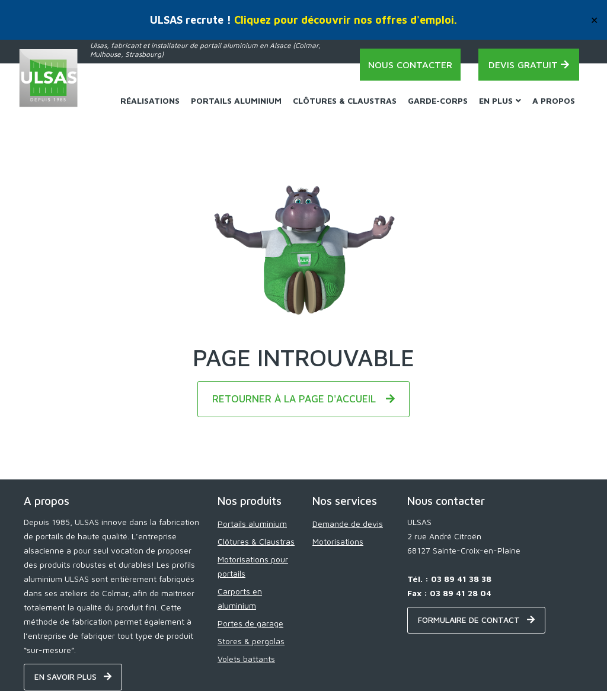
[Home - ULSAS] (48, 78)
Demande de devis (347, 524)
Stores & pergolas (251, 641)
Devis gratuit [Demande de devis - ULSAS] (528, 64)
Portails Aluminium (236, 100)
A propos (553, 100)
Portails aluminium (252, 524)
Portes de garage (250, 623)
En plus (500, 100)
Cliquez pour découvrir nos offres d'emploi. (345, 20)
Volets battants (246, 659)
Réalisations (150, 100)
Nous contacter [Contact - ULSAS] (410, 64)
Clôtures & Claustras (345, 100)
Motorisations (337, 541)
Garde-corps (438, 100)
